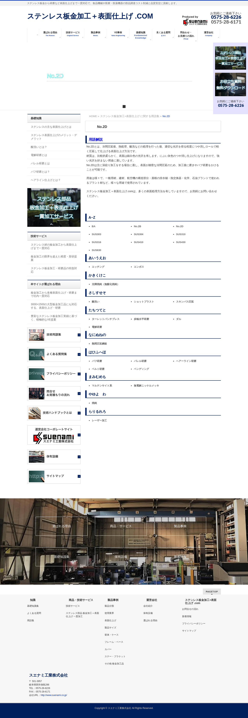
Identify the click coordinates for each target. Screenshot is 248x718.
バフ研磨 (97, 361)
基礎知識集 (61, 556)
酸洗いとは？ (39, 146)
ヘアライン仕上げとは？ (46, 180)
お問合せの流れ (190, 609)
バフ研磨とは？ (40, 171)
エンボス (139, 266)
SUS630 (96, 250)
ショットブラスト (144, 301)
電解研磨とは (39, 155)
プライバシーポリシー (193, 623)
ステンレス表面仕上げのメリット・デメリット (54, 137)
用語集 (30, 620)
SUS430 (180, 242)
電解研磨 (97, 327)
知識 (32, 599)
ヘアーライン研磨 (186, 361)
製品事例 (180, 526)
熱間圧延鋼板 (99, 343)
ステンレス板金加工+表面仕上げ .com (200, 601)
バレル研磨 (140, 361)
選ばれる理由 (61, 526)
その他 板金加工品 (114, 663)
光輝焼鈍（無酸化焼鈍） (106, 284)
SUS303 (96, 234)
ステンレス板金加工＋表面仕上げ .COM (90, 16)
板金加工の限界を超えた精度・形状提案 (54, 258)
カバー (108, 649)
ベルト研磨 (98, 369)
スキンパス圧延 (185, 301)
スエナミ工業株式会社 (120, 708)
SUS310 (180, 234)
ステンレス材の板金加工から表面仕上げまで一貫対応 (54, 246)
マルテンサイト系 (102, 385)
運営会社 (151, 599)
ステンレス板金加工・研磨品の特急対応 (54, 270)
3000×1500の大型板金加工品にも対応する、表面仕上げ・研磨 (54, 306)
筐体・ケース (112, 634)
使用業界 (109, 613)
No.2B (137, 226)
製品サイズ (110, 627)
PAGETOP (212, 591)
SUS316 (96, 242)
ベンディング (141, 369)
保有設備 (121, 556)
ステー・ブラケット (115, 656)
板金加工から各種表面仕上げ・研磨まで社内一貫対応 (54, 294)
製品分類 (109, 606)
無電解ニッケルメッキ (146, 385)
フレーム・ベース (114, 642)
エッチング (98, 266)
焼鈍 (94, 403)
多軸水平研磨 (141, 319)
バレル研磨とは (40, 163)
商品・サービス (121, 526)
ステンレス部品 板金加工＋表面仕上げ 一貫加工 (82, 615)
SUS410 (138, 242)
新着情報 (180, 556)
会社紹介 (148, 606)
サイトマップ (189, 630)
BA (94, 226)
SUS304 (138, 234)
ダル (178, 319)
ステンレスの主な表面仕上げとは (51, 126)
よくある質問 (34, 613)
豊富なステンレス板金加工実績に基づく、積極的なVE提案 (54, 317)
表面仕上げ (110, 620)
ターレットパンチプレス (106, 319)
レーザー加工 (99, 420)
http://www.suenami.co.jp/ (54, 695)
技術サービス (73, 606)
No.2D (179, 226)
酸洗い (95, 301)
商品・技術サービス (81, 599)
